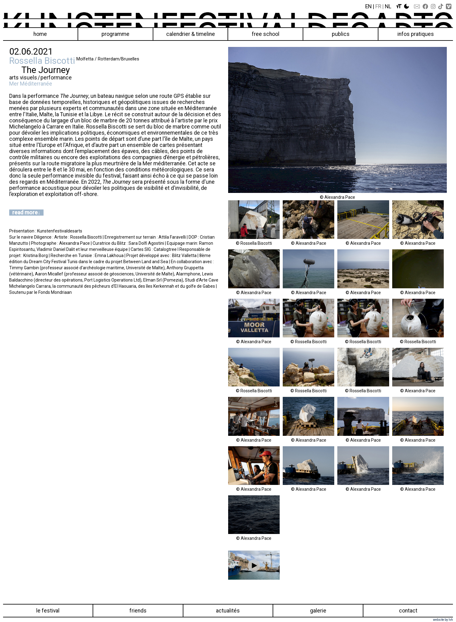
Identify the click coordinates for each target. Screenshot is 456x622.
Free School (265, 34)
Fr (378, 6)
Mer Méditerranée (30, 84)
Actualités (228, 611)
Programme (115, 34)
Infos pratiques (415, 34)
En (368, 6)
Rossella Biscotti (42, 61)
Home (40, 34)
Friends (138, 611)
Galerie (318, 611)
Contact (408, 611)
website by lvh (443, 619)
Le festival (47, 611)
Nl (388, 6)
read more (25, 212)
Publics (341, 34)
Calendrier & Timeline (190, 34)
